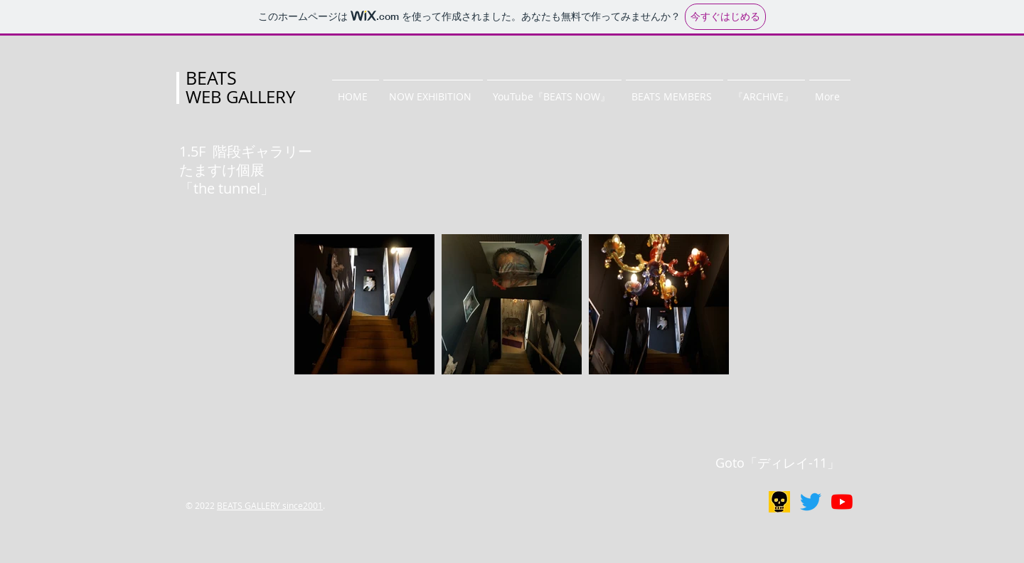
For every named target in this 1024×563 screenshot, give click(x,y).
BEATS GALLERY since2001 (270, 505)
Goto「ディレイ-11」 (777, 462)
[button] (433, 90)
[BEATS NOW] (842, 501)
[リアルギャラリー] (779, 501)
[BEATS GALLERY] (810, 501)
